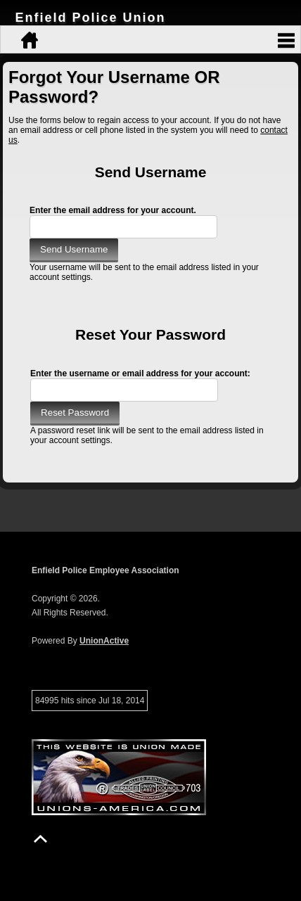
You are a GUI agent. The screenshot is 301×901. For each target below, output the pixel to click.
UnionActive (104, 641)
